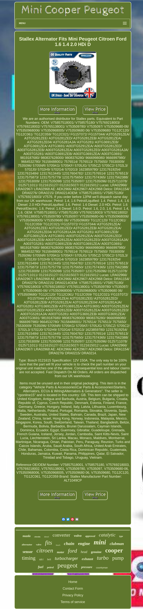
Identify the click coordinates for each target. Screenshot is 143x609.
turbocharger (66, 558)
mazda (27, 536)
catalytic (107, 535)
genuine (96, 552)
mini (100, 542)
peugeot (67, 565)
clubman (117, 543)
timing (29, 558)
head (84, 552)
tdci (41, 559)
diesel (46, 537)
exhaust (87, 559)
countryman (102, 567)
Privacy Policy (72, 595)
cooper (114, 550)
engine (84, 543)
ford (72, 551)
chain (69, 543)
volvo (78, 536)
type (121, 536)
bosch (58, 545)
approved (90, 536)
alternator (27, 544)
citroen (44, 550)
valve (38, 544)
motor (60, 552)
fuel (40, 567)
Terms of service (73, 602)
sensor (28, 552)
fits (48, 542)
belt (49, 559)
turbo (103, 558)
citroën (37, 537)
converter (61, 535)
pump (118, 558)
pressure (86, 567)
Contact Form (73, 588)
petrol (50, 567)
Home (72, 582)
